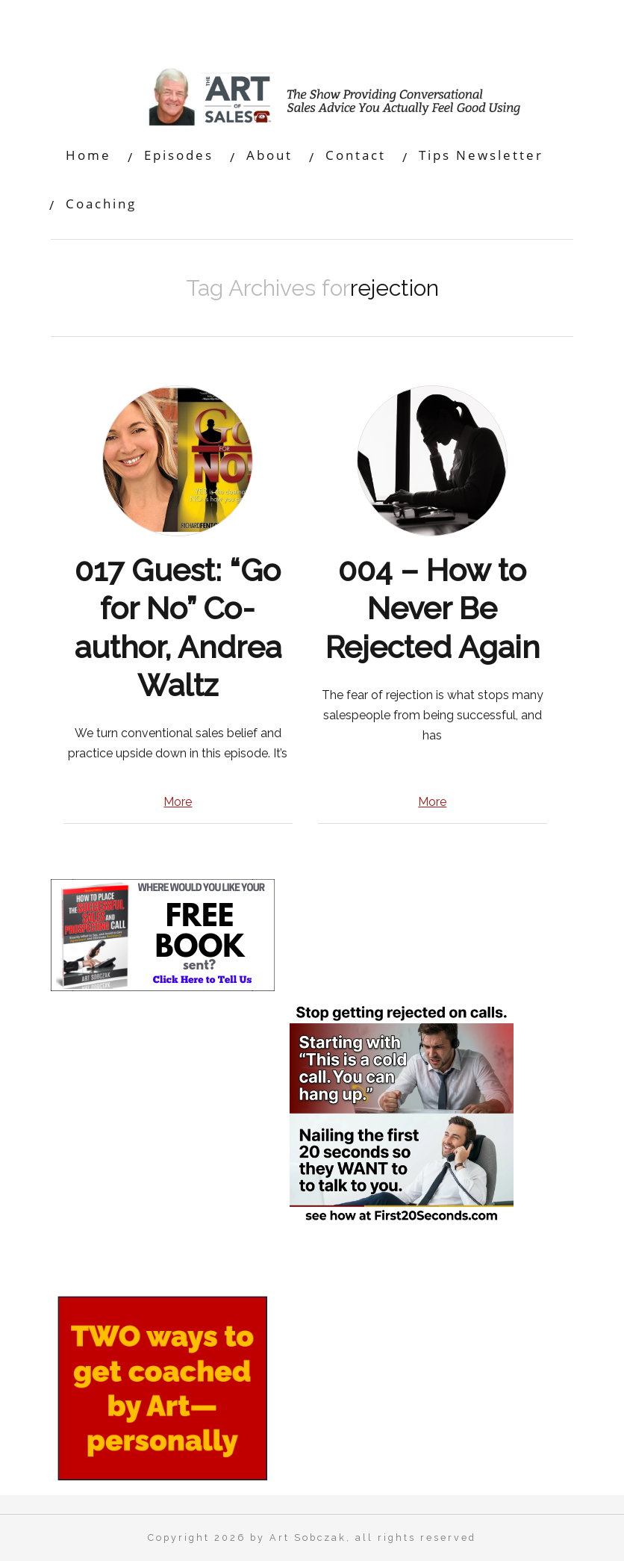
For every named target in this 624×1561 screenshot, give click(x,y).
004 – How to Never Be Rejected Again (432, 608)
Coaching (101, 203)
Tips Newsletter (481, 155)
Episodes (178, 155)
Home (88, 155)
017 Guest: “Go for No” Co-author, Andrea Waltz (178, 628)
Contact (355, 155)
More (177, 802)
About (269, 155)
